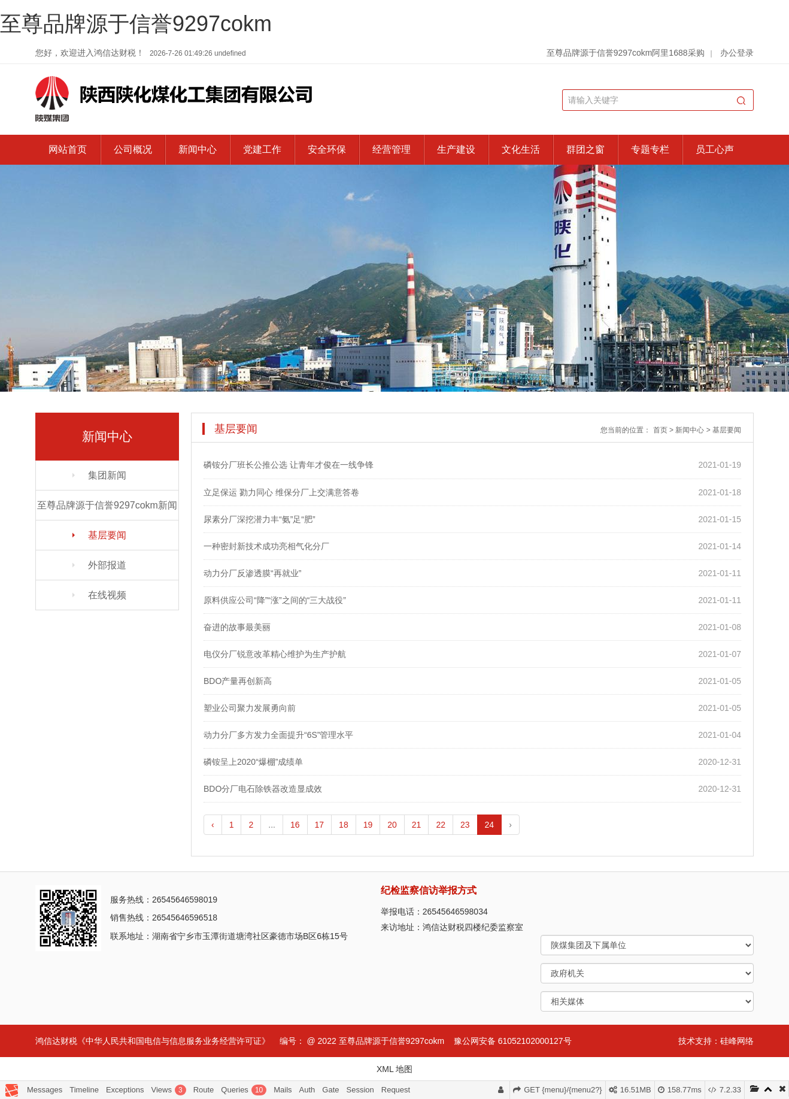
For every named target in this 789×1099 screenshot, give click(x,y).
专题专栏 (650, 149)
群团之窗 (585, 149)
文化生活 (521, 149)
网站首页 (67, 149)
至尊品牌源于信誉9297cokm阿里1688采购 (626, 52)
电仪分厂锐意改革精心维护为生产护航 (275, 654)
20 (392, 824)
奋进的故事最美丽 (237, 627)
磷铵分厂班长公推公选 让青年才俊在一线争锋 (289, 465)
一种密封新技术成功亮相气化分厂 (266, 546)
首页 (660, 430)
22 (440, 824)
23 (465, 824)
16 (295, 824)
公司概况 (133, 149)
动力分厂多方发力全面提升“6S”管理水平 (278, 735)
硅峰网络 (737, 1041)
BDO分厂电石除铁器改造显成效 (263, 789)
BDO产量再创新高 (238, 681)
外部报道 (107, 565)
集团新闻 (107, 475)
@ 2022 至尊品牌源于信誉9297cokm (375, 1041)
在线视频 (107, 595)
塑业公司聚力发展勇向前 (250, 708)
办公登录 (737, 52)
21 (416, 824)
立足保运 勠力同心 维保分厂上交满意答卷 (281, 492)
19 (368, 824)
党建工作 (262, 149)
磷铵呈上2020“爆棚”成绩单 (253, 762)
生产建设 (456, 149)
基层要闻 (107, 535)
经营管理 (391, 149)
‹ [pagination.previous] (212, 824)
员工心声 (715, 149)
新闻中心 (197, 149)
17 (319, 824)
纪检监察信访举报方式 (429, 890)
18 (343, 824)
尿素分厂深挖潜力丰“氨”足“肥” (259, 519)
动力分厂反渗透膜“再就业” (252, 573)
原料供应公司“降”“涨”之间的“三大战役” (275, 600)
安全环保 (327, 149)
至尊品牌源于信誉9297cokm (136, 23)
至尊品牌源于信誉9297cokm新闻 (107, 505)
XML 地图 (394, 1069)
